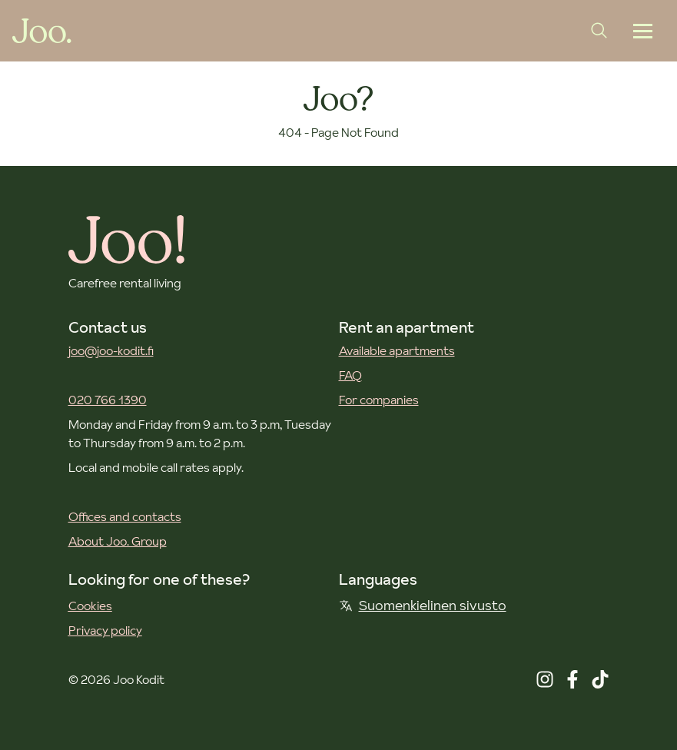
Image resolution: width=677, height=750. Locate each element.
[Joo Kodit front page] (41, 30)
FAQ (350, 375)
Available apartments (397, 350)
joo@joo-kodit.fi (111, 350)
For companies (379, 399)
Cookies (90, 605)
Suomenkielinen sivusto (422, 605)
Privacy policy (105, 630)
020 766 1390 (107, 399)
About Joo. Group (117, 541)
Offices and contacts (124, 516)
